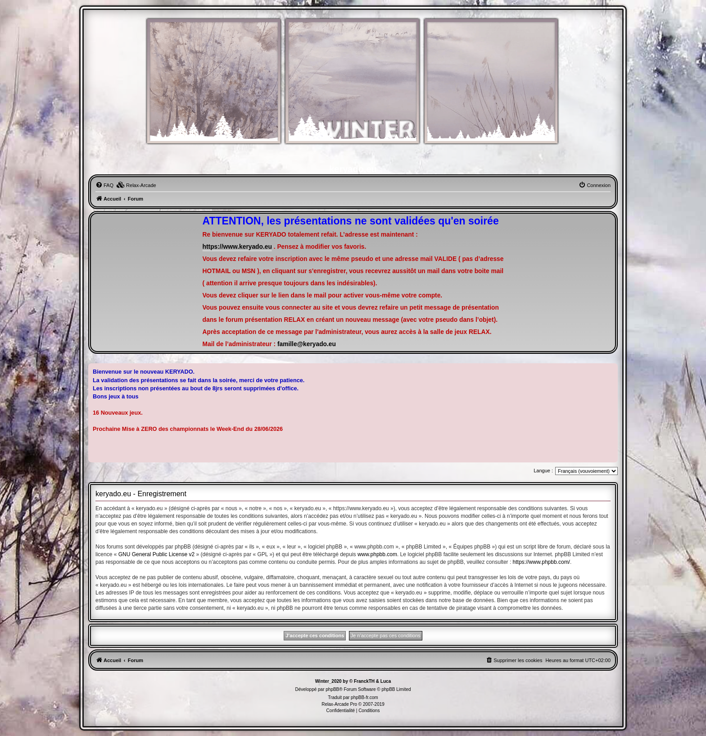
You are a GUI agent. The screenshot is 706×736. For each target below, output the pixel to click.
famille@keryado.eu (306, 344)
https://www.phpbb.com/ (541, 562)
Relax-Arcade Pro (339, 704)
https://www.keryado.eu (237, 246)
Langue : (543, 470)
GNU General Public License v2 (156, 554)
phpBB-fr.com (364, 697)
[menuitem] (104, 185)
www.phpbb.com (377, 554)
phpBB (332, 689)
